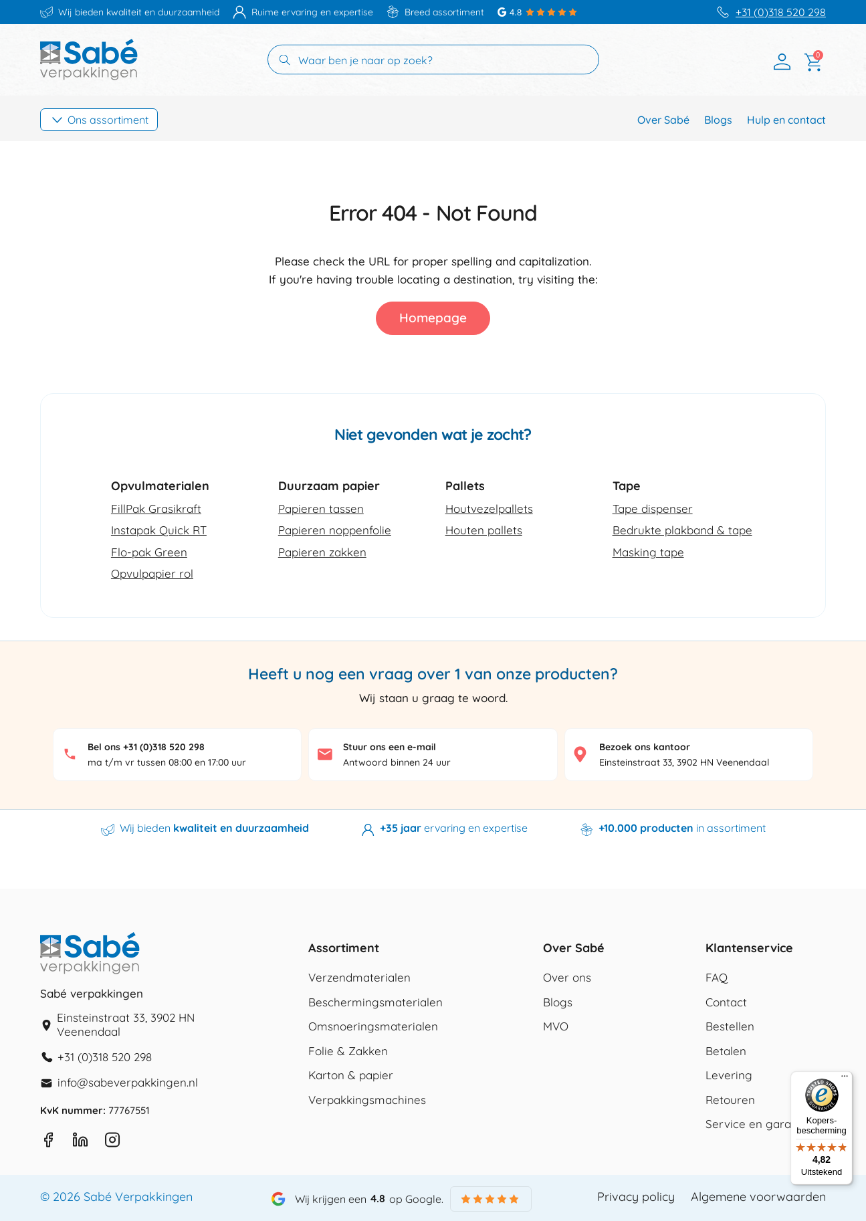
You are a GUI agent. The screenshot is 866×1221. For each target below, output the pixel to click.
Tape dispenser (653, 509)
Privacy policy (636, 1197)
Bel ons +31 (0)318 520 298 (146, 747)
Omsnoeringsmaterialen (373, 1026)
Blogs (718, 119)
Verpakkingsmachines (367, 1099)
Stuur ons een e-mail (389, 747)
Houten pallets (483, 530)
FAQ (717, 977)
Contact (726, 1002)
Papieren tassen (321, 509)
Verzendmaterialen (359, 977)
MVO (555, 1026)
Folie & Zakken (348, 1051)
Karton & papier (350, 1075)
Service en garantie (758, 1123)
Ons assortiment (108, 119)
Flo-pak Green (149, 552)
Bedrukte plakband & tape (682, 530)
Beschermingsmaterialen (375, 1002)
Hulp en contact (786, 119)
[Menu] (845, 1079)
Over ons (567, 977)
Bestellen (730, 1026)
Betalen (726, 1051)
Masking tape (648, 552)
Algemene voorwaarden (758, 1197)
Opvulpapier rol (152, 573)
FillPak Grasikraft (156, 509)
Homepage (433, 318)
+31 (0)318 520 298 (781, 12)
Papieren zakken (322, 552)
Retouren (730, 1099)
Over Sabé (663, 119)
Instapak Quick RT (159, 530)
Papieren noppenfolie (334, 530)
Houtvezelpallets (489, 509)
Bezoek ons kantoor (644, 747)
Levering (729, 1075)
